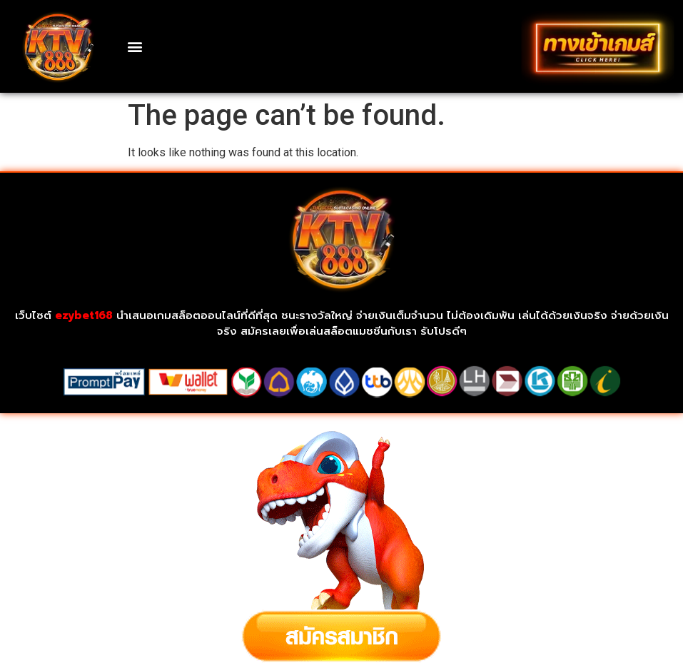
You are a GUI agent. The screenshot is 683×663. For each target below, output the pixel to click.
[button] (135, 46)
